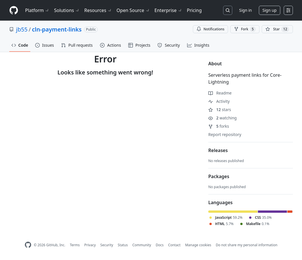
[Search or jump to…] (227, 10)
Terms (75, 245)
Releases (218, 150)
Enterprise (168, 10)
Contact (174, 245)
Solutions (67, 10)
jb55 (21, 29)
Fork (244, 29)
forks (218, 126)
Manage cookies (198, 245)
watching (222, 118)
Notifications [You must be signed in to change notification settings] (210, 29)
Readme (220, 93)
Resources (98, 10)
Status (123, 245)
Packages (218, 176)
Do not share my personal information (246, 245)
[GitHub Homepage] (28, 245)
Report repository (224, 134)
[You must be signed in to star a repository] (277, 29)
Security (106, 245)
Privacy (90, 245)
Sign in (245, 10)
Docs (160, 245)
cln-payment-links (57, 29)
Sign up (270, 10)
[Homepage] (13, 10)
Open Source (133, 10)
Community (141, 245)
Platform (37, 10)
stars (219, 109)
